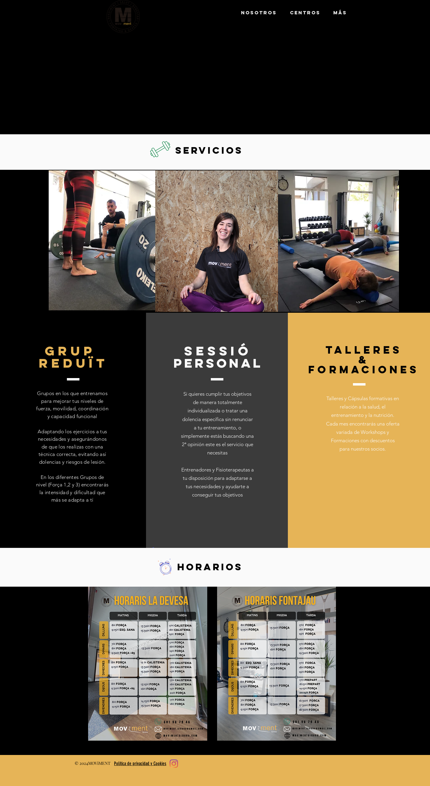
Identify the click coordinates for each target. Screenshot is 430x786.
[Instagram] (174, 763)
